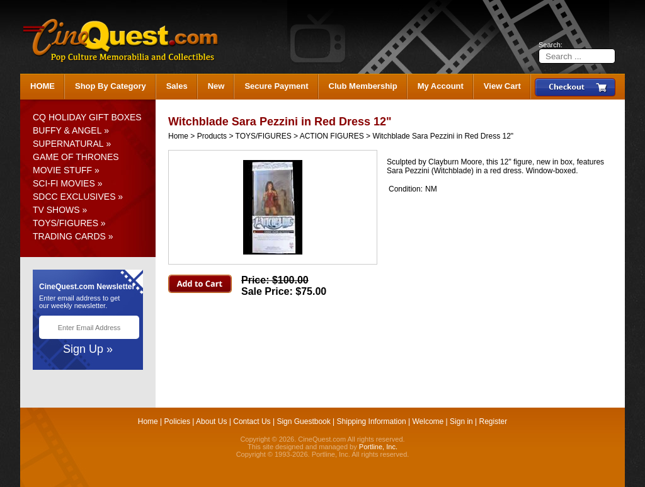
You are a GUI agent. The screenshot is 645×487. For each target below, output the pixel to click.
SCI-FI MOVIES (64, 183)
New (216, 86)
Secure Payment (276, 86)
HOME (42, 86)
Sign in (461, 421)
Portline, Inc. (378, 446)
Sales (177, 86)
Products (212, 136)
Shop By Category (110, 86)
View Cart (502, 86)
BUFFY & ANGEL (67, 130)
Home (178, 136)
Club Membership (363, 86)
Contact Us (251, 421)
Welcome (427, 421)
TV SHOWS (56, 210)
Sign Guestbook (303, 421)
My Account (441, 86)
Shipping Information (371, 421)
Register (493, 421)
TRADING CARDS (69, 236)
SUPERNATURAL (68, 144)
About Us (211, 421)
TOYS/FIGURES (65, 223)
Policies (177, 421)
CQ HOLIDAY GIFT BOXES (87, 117)
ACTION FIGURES (332, 136)
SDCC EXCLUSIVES (74, 197)
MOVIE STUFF (62, 170)
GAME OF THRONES (76, 157)
